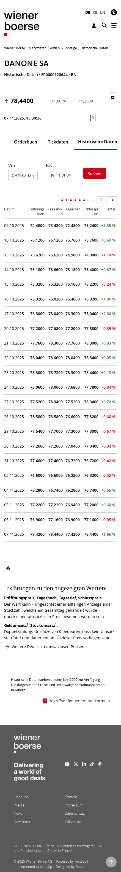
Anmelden (94, 25)
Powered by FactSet (71, 861)
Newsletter (22, 821)
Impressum (73, 805)
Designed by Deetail (71, 866)
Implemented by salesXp (33, 866)
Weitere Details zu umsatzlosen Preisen (48, 646)
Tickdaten (58, 142)
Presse (19, 805)
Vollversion (73, 821)
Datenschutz (75, 813)
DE (87, 12)
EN (102, 12)
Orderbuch (25, 142)
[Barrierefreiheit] (114, 12)
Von (12, 166)
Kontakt (71, 796)
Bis (49, 166)
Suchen (94, 173)
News (18, 813)
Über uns (21, 796)
